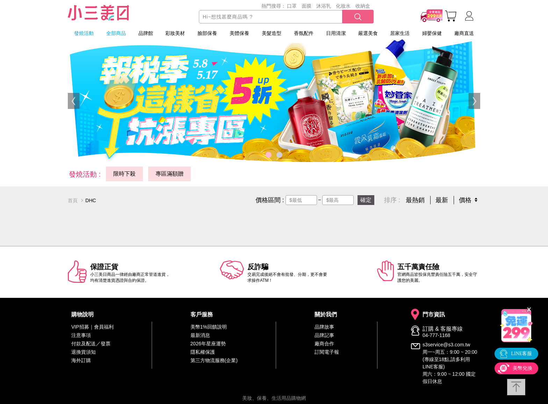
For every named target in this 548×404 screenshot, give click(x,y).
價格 (465, 200)
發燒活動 (84, 33)
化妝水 (343, 5)
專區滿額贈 (169, 174)
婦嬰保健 (432, 33)
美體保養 (239, 33)
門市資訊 (434, 314)
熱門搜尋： (273, 5)
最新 (441, 200)
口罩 (292, 5)
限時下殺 (124, 174)
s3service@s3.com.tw (446, 344)
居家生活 (400, 33)
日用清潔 (336, 33)
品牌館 (145, 33)
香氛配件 (303, 33)
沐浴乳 (323, 5)
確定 (366, 200)
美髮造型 (271, 33)
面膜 (306, 5)
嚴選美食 (368, 33)
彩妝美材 (175, 33)
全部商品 (116, 33)
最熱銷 (415, 200)
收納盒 (362, 5)
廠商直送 (464, 33)
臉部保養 (207, 33)
